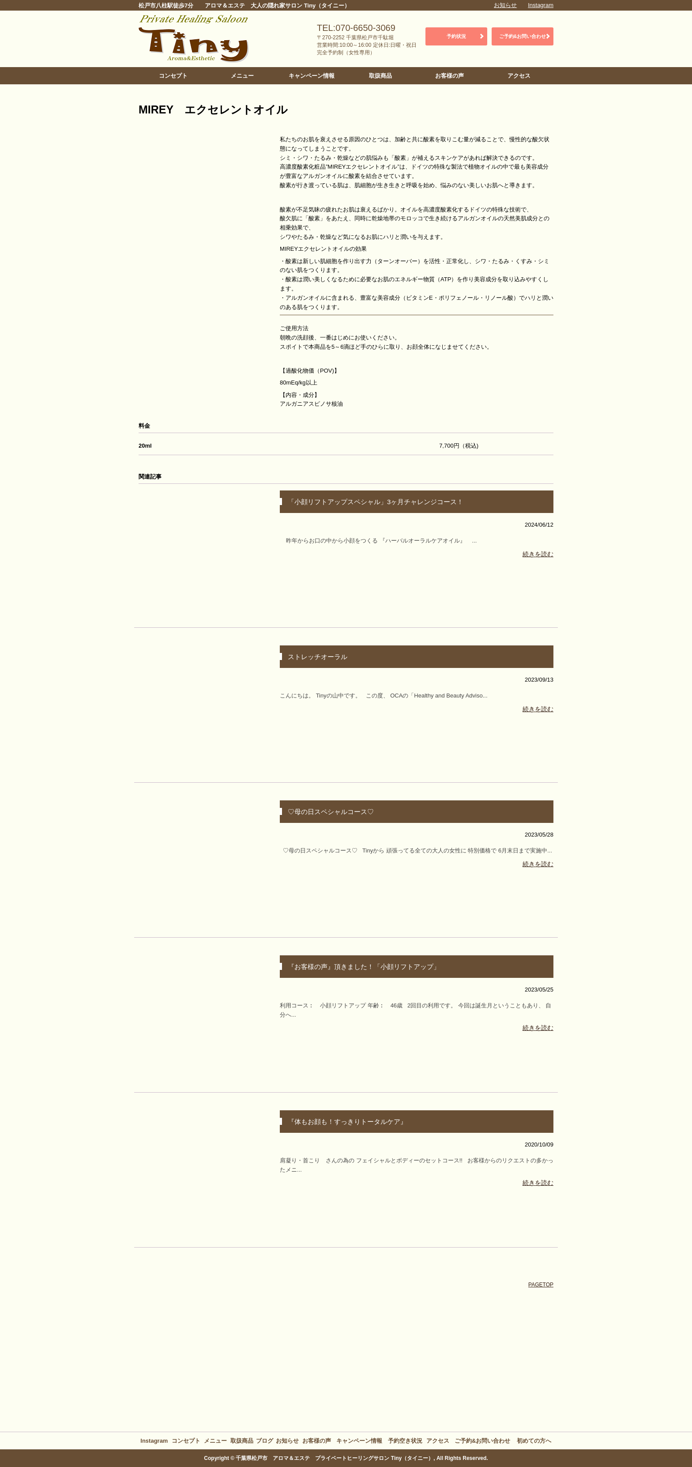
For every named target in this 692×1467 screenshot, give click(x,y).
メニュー (242, 75)
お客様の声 (449, 75)
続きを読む (538, 554)
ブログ (264, 1440)
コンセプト (173, 75)
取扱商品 (380, 75)
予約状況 (456, 36)
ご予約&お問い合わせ (522, 36)
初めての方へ (534, 1440)
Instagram (540, 5)
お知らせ (505, 5)
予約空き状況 (405, 1440)
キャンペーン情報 (312, 75)
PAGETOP (540, 1285)
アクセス (519, 75)
